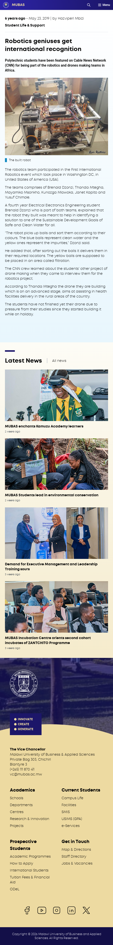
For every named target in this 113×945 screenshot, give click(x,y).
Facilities (69, 805)
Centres (16, 812)
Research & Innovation (29, 819)
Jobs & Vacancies (77, 863)
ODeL (14, 889)
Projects (16, 825)
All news (59, 360)
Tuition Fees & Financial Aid (30, 879)
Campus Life (72, 798)
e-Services (71, 825)
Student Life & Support (25, 25)
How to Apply (21, 863)
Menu (104, 5)
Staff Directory (74, 856)
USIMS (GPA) (72, 819)
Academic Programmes (30, 856)
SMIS (66, 812)
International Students (29, 870)
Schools (16, 798)
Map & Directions (76, 849)
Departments (21, 805)
